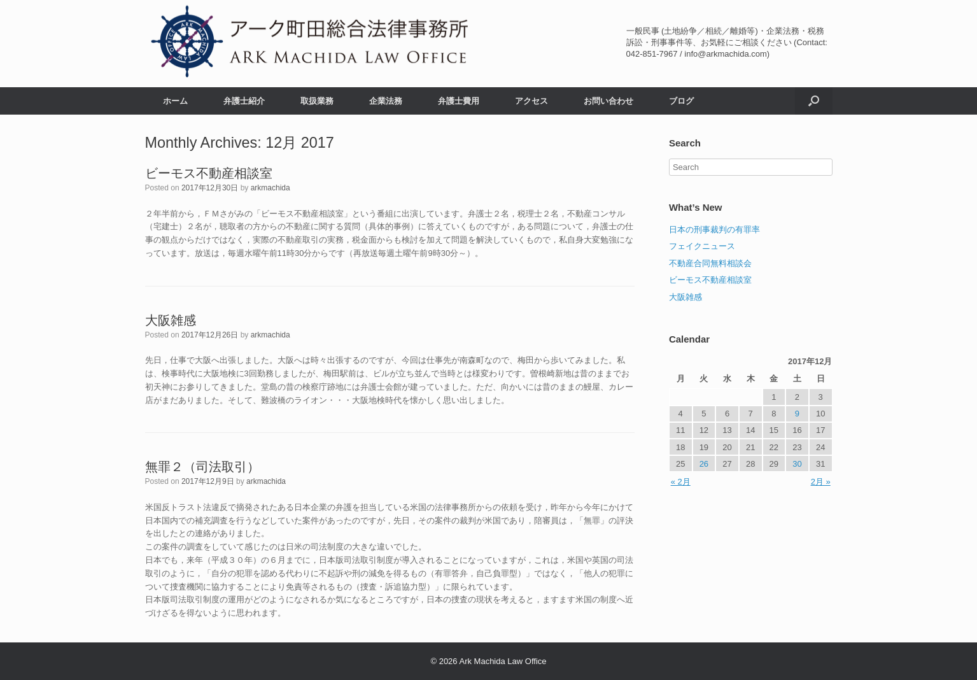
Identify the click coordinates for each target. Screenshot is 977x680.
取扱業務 (317, 101)
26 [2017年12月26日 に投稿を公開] (703, 464)
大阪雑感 (170, 320)
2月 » (821, 481)
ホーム (175, 101)
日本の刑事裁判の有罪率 (714, 229)
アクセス (531, 101)
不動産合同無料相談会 (710, 263)
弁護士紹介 (244, 101)
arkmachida (270, 187)
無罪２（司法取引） (202, 467)
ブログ (681, 101)
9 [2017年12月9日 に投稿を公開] (797, 413)
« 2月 (681, 481)
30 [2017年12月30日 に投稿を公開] (796, 464)
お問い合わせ (608, 101)
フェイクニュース (702, 246)
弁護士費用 (458, 101)
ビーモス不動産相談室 (208, 173)
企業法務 (385, 101)
